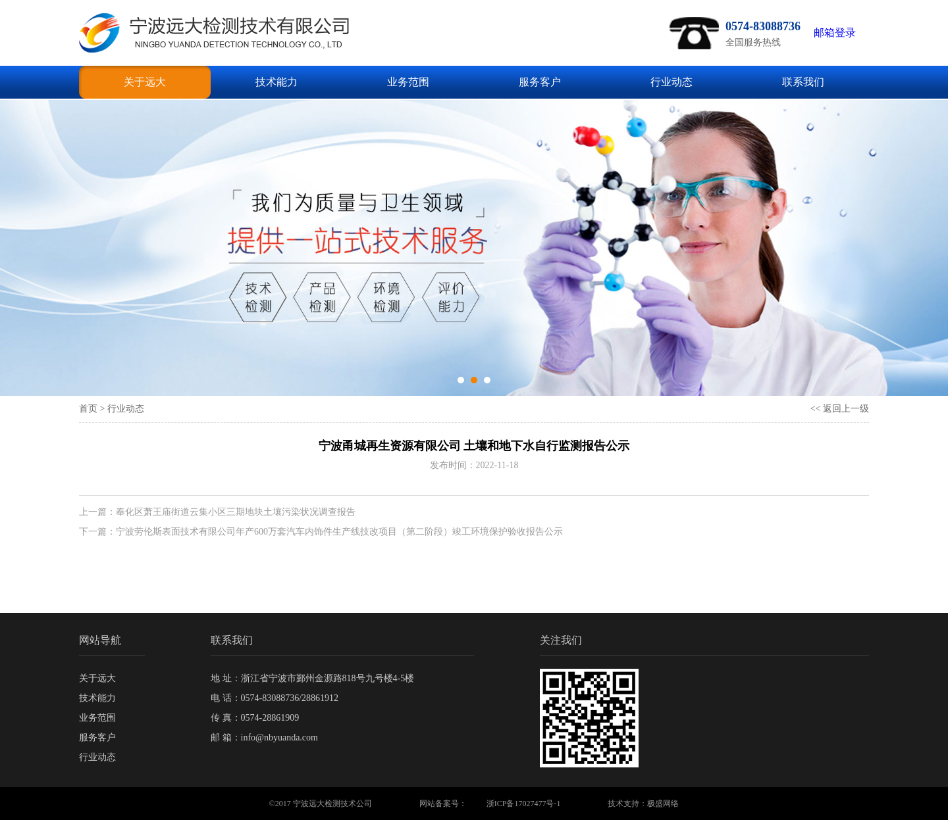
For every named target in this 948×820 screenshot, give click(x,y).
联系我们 (803, 81)
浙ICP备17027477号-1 (524, 803)
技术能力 (276, 81)
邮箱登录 (835, 32)
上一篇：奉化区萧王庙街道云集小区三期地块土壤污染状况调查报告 (217, 512)
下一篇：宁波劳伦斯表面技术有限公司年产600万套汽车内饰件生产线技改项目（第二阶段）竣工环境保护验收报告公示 (321, 532)
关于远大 (145, 81)
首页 (88, 409)
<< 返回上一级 (839, 409)
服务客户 (540, 81)
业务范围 (408, 81)
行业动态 (671, 81)
